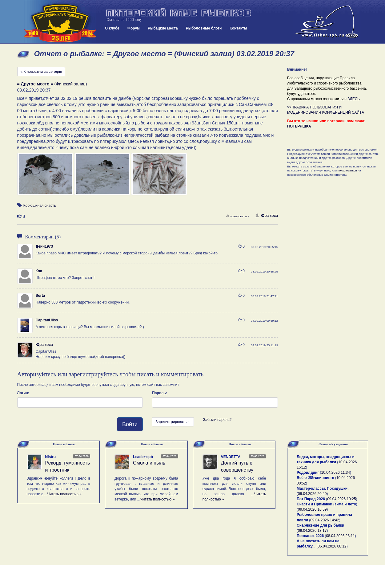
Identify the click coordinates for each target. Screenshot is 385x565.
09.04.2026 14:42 (324, 520)
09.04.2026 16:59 (312, 509)
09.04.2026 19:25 (341, 499)
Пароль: (159, 393)
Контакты (238, 28)
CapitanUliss (47, 320)
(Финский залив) (52, 83)
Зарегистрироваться (172, 422)
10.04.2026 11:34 (335, 472)
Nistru (50, 457)
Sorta (40, 295)
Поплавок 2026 (310, 536)
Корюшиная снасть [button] (39, 205)
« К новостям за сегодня (41, 71)
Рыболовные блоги (204, 28)
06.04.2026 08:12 (332, 546)
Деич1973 (44, 246)
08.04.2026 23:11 (340, 536)
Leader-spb (143, 457)
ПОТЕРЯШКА (299, 126)
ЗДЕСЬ (353, 99)
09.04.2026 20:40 (312, 494)
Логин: (23, 393)
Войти (130, 424)
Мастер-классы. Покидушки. (323, 488)
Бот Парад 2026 (311, 499)
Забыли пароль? (217, 420)
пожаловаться (237, 216)
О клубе (112, 28)
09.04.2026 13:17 (312, 530)
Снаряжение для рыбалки (320, 525)
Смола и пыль (149, 462)
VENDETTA (231, 457)
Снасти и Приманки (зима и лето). (327, 504)
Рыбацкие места (163, 28)
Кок (39, 271)
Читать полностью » (64, 494)
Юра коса (266, 216)
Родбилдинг (308, 472)
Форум (133, 28)
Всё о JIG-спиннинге (315, 478)
